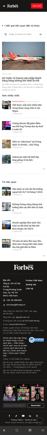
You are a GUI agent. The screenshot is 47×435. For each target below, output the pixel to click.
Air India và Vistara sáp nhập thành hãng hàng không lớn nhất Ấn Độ (21, 79)
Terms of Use (30, 420)
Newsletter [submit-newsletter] (36, 405)
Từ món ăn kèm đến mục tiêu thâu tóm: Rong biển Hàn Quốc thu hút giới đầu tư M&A (27, 244)
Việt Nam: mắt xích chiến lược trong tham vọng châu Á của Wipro (27, 108)
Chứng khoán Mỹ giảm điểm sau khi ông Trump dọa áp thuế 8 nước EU (27, 126)
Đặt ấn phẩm (37, 6)
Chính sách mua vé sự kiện (15, 346)
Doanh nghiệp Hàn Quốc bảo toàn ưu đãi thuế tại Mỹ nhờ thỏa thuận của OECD (26, 225)
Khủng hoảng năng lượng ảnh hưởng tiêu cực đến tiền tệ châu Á (27, 207)
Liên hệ (29, 288)
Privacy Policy (17, 420)
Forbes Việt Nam (34, 280)
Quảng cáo (31, 284)
